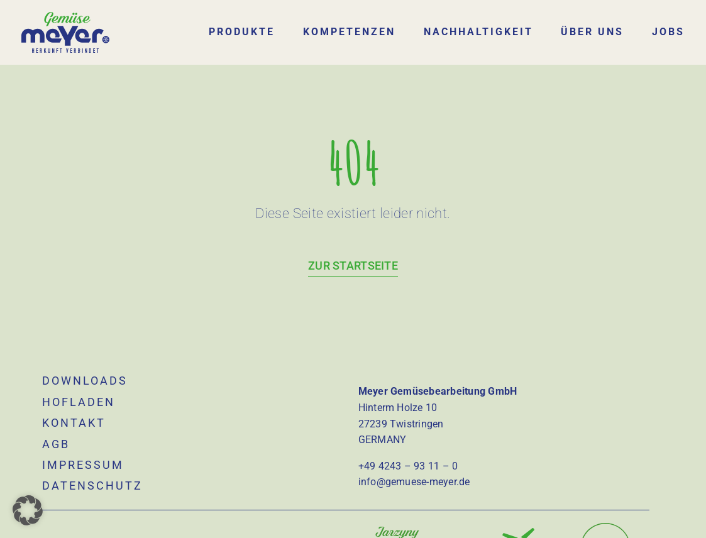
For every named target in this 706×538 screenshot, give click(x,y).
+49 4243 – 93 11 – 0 (408, 457)
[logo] (65, 17)
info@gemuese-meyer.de (414, 473)
